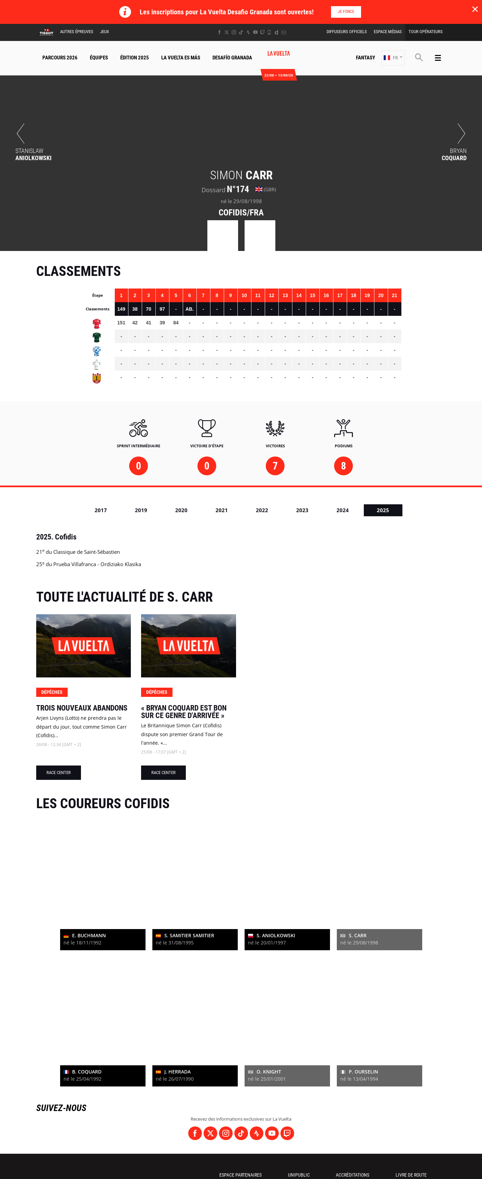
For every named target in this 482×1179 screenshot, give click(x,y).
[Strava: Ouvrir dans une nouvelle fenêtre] (248, 32)
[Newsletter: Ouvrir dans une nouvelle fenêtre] (283, 32)
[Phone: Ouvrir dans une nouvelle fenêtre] (269, 32)
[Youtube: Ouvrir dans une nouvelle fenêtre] (255, 32)
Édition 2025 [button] (134, 58)
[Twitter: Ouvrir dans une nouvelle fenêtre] (226, 32)
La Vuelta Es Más (180, 58)
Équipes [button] (99, 58)
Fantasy (365, 58)
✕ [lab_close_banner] (475, 8)
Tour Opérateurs (426, 31)
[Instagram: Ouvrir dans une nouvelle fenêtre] (233, 32)
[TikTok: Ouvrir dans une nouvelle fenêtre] (241, 32)
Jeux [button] (104, 31)
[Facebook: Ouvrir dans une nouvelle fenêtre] (219, 32)
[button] (393, 58)
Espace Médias (388, 31)
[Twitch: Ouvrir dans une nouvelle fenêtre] (262, 32)
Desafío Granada (232, 58)
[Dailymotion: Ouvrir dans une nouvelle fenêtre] (276, 32)
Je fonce (346, 11)
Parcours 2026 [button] (60, 58)
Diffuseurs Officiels (347, 31)
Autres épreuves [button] (76, 31)
